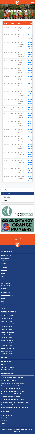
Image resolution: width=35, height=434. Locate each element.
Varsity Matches (7, 190)
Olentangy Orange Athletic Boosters (12, 394)
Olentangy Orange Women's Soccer (11, 405)
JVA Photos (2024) (6, 326)
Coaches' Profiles (6, 286)
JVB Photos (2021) (6, 354)
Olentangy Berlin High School (30, 78)
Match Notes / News (7, 370)
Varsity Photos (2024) (7, 324)
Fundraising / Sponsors (8, 367)
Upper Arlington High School (31, 123)
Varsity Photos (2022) (7, 340)
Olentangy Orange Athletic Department (12, 391)
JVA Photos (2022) (6, 343)
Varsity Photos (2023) (7, 332)
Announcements (6, 361)
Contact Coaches (6, 415)
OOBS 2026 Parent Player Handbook (12, 377)
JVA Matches (6, 193)
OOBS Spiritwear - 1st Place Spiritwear (12, 383)
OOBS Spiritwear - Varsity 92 (9, 380)
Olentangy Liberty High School (31, 170)
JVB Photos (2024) (6, 329)
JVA (2, 276)
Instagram (4, 421)
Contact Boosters (6, 418)
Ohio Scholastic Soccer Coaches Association (15, 402)
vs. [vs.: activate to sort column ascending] (19, 23)
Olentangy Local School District (10, 396)
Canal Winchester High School (31, 178)
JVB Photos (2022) (6, 346)
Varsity (3, 273)
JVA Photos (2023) (6, 335)
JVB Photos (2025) (6, 321)
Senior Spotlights (6, 283)
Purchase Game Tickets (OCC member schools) (15, 407)
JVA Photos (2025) (6, 318)
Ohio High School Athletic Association (12, 399)
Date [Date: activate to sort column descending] (5, 23)
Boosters (4, 288)
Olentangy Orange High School (31, 37)
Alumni (3, 364)
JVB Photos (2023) (6, 337)
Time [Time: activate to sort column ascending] (13, 23)
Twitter (3, 423)
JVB (2, 279)
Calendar (5, 200)
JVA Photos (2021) (6, 351)
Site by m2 (17, 431)
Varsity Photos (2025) (7, 316)
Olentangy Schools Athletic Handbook (12, 386)
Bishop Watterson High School (31, 54)
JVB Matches (7, 197)
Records (3, 308)
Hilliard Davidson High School (31, 93)
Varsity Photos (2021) (7, 348)
